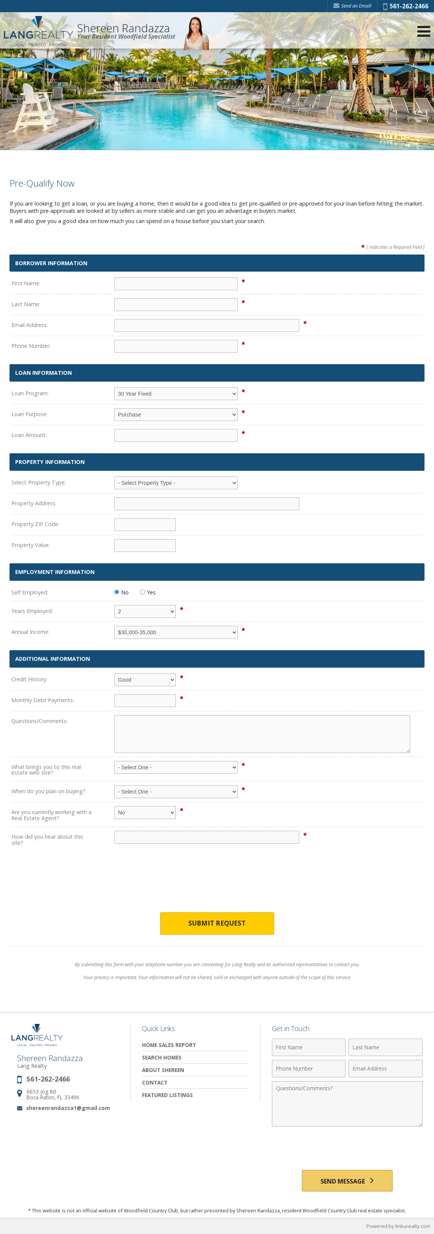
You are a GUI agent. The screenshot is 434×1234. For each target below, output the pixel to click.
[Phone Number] (309, 1068)
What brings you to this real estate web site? (46, 770)
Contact (154, 1082)
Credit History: (29, 679)
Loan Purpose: (29, 414)
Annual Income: (30, 631)
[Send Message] (347, 1181)
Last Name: (25, 304)
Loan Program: (30, 393)
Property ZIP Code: (35, 524)
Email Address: (29, 325)
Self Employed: (29, 592)
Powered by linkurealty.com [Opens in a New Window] (398, 1226)
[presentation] (217, 884)
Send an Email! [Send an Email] (352, 6)
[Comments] (347, 1104)
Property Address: (34, 503)
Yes (148, 592)
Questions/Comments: (39, 721)
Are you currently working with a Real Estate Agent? (51, 815)
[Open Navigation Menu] (423, 31)
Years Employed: (32, 611)
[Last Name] (386, 1047)
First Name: (25, 283)
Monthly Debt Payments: (42, 700)
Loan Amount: (29, 435)
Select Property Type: (38, 482)
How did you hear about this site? (47, 839)
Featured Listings (167, 1095)
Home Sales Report (169, 1045)
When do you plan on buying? (48, 791)
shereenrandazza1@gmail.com (68, 1107)
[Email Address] (386, 1068)
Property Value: (30, 545)
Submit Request (217, 923)
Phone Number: (31, 345)
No (121, 592)
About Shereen (163, 1070)
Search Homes (161, 1057)
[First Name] (309, 1047)
